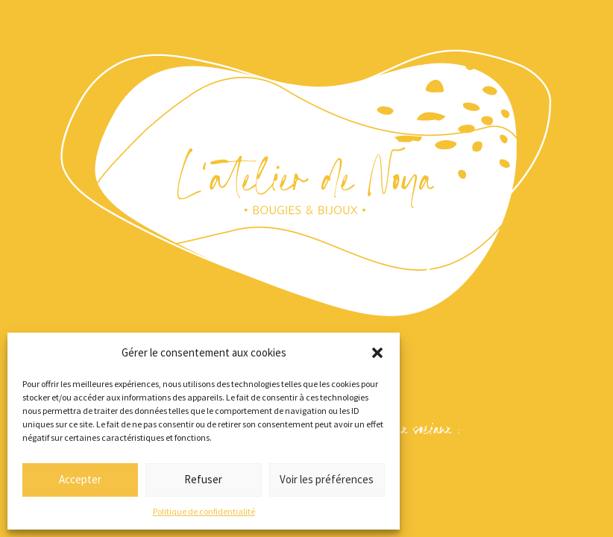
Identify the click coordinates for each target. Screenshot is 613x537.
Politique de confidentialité (204, 511)
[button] (377, 352)
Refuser (203, 479)
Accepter (80, 479)
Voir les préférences (327, 479)
